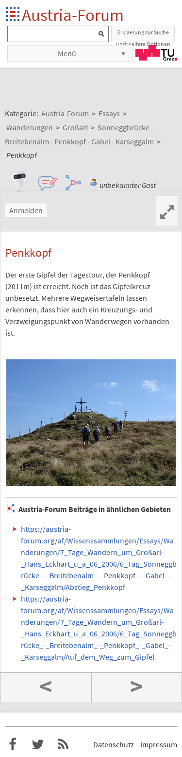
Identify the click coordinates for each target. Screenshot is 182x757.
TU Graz (156, 53)
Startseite (13, 14)
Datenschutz (113, 744)
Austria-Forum (73, 15)
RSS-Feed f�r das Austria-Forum (63, 744)
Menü (67, 53)
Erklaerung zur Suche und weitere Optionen (143, 35)
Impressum (158, 744)
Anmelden (26, 210)
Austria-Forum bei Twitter (38, 744)
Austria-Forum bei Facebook (12, 744)
